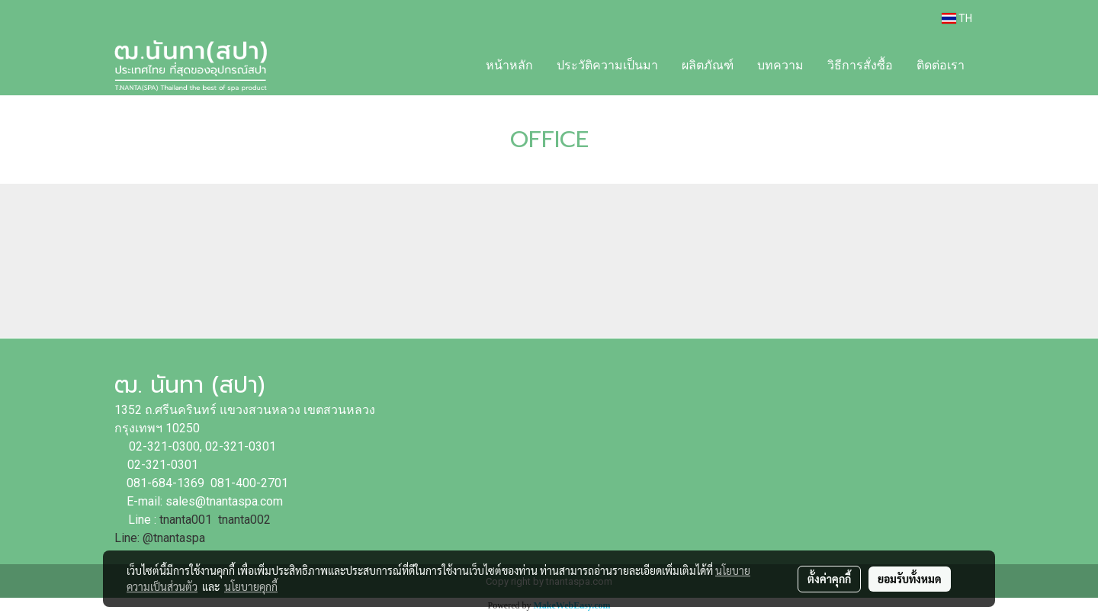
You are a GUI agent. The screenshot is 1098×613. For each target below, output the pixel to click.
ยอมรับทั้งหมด (910, 579)
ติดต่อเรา (941, 65)
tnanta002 (246, 519)
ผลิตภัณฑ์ (708, 65)
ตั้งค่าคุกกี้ (829, 579)
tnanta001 (185, 519)
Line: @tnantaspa (159, 538)
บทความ (780, 65)
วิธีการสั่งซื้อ (860, 65)
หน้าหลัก (509, 65)
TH (957, 18)
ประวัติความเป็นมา (607, 65)
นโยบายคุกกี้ (251, 586)
